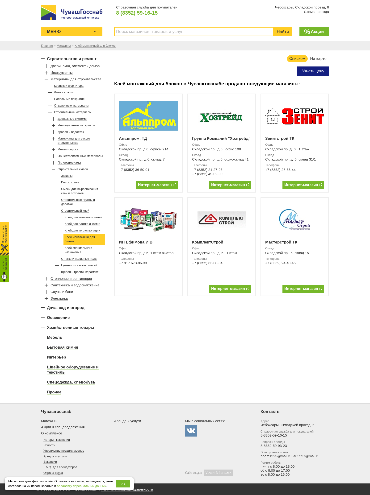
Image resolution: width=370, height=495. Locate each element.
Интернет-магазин (157, 185)
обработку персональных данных (81, 486)
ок (123, 484)
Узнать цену (313, 71)
